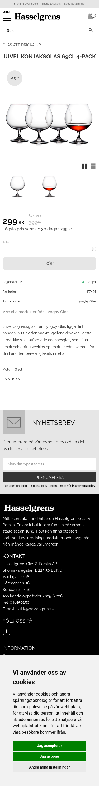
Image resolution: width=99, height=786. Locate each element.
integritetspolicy (83, 486)
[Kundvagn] (89, 16)
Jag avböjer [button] (49, 756)
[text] (13, 221)
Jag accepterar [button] (49, 745)
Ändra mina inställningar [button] (49, 767)
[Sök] (90, 30)
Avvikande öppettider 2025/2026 (33, 596)
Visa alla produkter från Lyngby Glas (35, 312)
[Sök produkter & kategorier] (44, 30)
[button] (7, 20)
